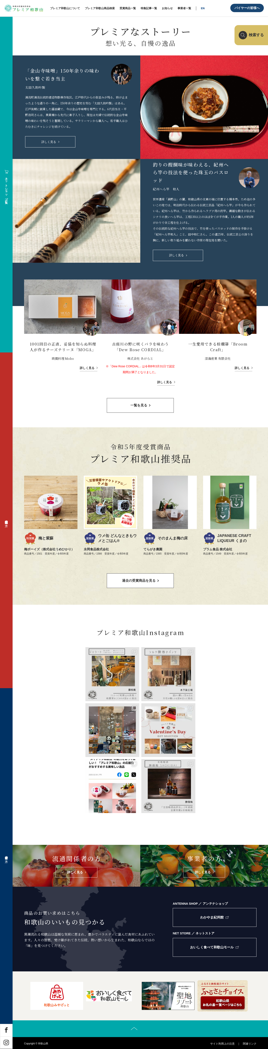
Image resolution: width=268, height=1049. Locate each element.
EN (203, 8)
